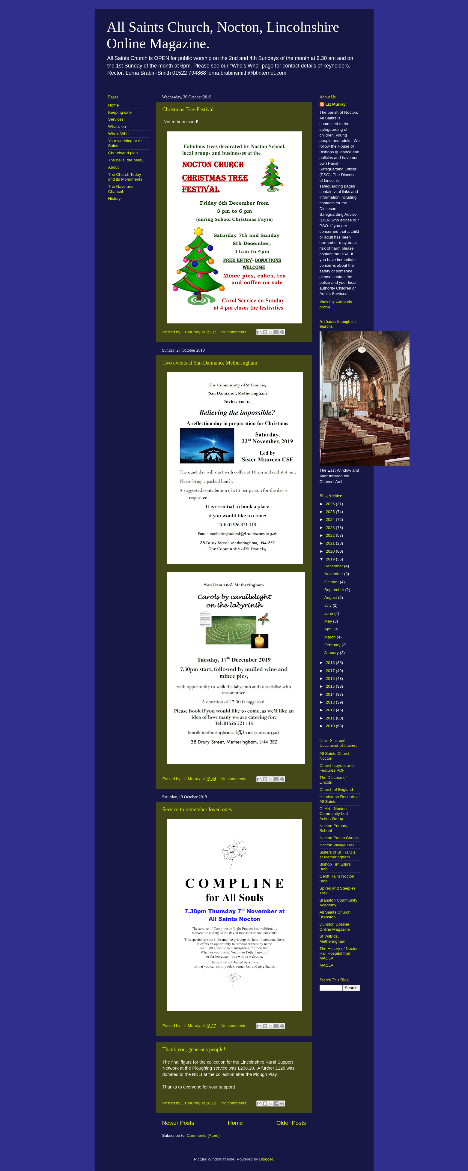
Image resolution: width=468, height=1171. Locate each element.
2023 (331, 527)
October (332, 582)
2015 (331, 686)
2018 (331, 662)
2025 (331, 511)
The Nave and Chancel (121, 189)
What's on (117, 126)
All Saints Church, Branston (336, 914)
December (334, 566)
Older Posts (291, 1123)
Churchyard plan (123, 153)
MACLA (327, 965)
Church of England (336, 789)
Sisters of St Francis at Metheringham (338, 854)
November (334, 574)
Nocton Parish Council (340, 838)
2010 (331, 726)
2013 (331, 702)
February (333, 645)
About (113, 167)
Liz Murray (336, 104)
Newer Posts (178, 1123)
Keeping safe (120, 112)
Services (116, 119)
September (334, 589)
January (332, 652)
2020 (331, 551)
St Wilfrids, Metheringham (332, 938)
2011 (331, 718)
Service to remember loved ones (197, 809)
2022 (331, 535)
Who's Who (118, 133)
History (114, 198)
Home (235, 1123)
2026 (331, 504)
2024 (331, 519)
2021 (331, 543)
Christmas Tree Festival (188, 110)
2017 (331, 670)
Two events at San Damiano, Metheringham (210, 363)
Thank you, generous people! (193, 1049)
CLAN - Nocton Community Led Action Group (334, 813)
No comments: (235, 332)
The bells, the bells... (126, 160)
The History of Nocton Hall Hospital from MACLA (339, 953)
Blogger (266, 1159)
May (328, 621)
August (331, 597)
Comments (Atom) (203, 1135)
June (329, 613)
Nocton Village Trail (337, 845)
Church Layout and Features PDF (337, 768)
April (329, 629)
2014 (331, 694)
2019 (331, 559)
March (330, 637)
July (328, 605)
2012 (331, 710)
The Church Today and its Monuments (125, 177)
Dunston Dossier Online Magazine (335, 926)
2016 (331, 678)
